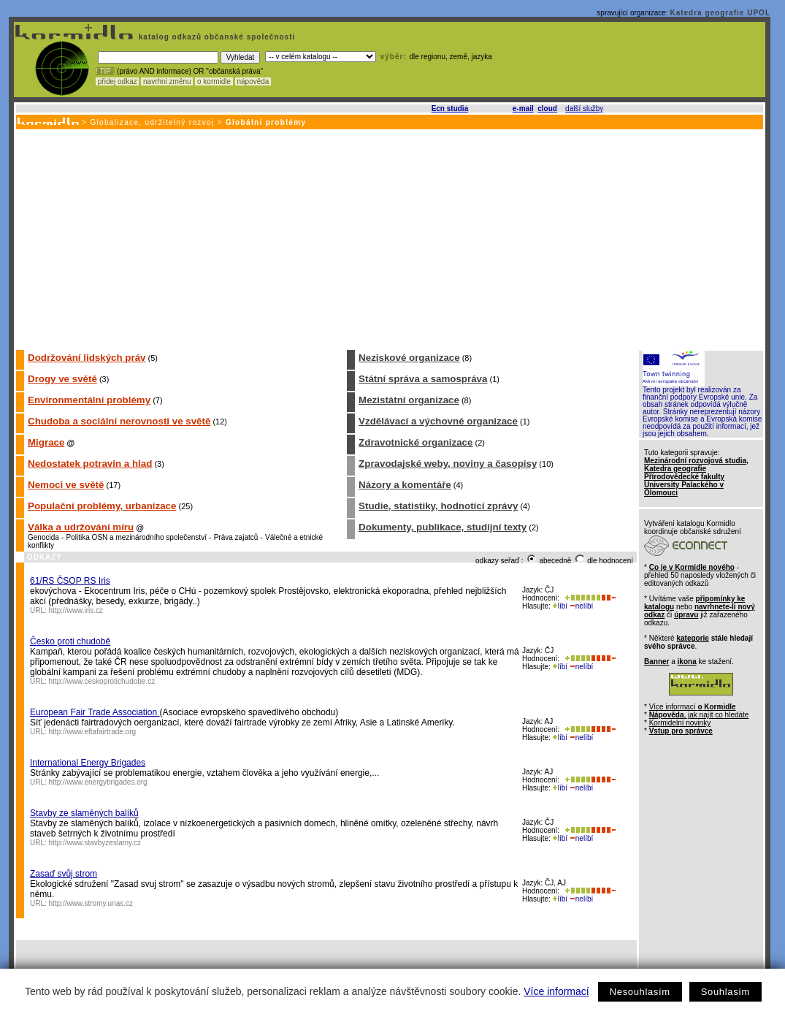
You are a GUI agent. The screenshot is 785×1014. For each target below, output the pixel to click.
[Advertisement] (388, 239)
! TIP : (105, 71)
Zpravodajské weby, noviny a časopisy (448, 463)
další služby (584, 108)
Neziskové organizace (409, 357)
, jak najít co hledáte (699, 715)
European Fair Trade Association (94, 712)
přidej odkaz (117, 81)
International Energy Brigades (87, 763)
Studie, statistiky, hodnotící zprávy (438, 505)
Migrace (46, 442)
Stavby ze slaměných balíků (84, 813)
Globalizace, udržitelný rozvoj (152, 122)
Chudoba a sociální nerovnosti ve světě (119, 421)
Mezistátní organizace (409, 399)
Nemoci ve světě (66, 484)
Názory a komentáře (405, 484)
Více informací (556, 991)
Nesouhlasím (640, 991)
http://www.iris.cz (76, 610)
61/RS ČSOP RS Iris (70, 581)
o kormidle (214, 81)
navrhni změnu (167, 81)
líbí (560, 606)
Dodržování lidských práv (86, 357)
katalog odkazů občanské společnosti (215, 37)
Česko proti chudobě (70, 641)
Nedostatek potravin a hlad (90, 463)
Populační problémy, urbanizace (102, 505)
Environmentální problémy (89, 399)
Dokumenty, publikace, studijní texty (442, 527)
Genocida (43, 537)
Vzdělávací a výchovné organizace (438, 421)
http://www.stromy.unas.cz (91, 903)
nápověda (253, 81)
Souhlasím (725, 991)
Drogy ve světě (62, 378)
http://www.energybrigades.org (98, 782)
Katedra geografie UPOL (720, 13)
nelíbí (581, 606)
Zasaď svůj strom (63, 874)
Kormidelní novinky (680, 723)
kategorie (692, 638)
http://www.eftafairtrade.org (93, 732)
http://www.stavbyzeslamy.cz (95, 843)
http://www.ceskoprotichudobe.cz (102, 681)
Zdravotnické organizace (415, 442)
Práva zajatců (236, 537)
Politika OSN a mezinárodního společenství (136, 537)
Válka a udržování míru (81, 527)
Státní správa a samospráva (423, 378)
